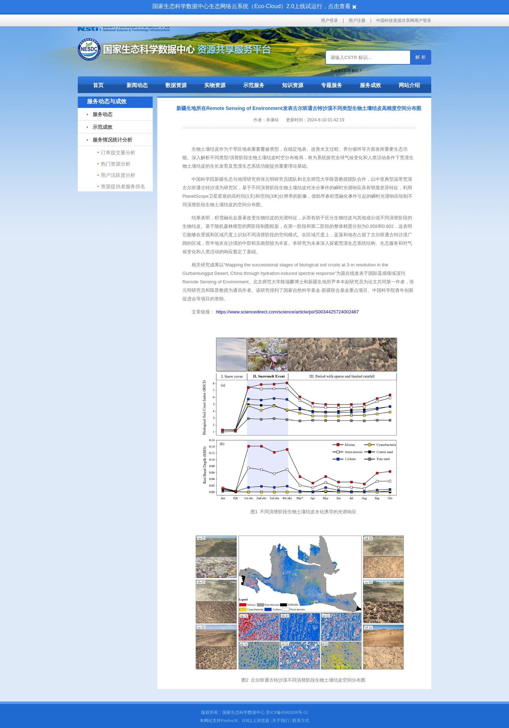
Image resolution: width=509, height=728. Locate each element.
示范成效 (99, 127)
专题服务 (331, 85)
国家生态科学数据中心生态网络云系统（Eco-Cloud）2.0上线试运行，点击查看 (251, 6)
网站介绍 (409, 85)
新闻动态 (137, 85)
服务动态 (99, 114)
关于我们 (280, 720)
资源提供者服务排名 (123, 186)
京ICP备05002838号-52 (287, 712)
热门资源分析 (115, 164)
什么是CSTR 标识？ (346, 71)
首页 (98, 85)
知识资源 (292, 85)
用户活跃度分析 (118, 175)
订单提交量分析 (118, 152)
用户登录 (329, 20)
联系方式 (300, 720)
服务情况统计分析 (109, 140)
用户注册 (357, 20)
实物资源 (215, 85)
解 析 (420, 57)
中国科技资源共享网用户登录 (403, 20)
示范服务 (253, 85)
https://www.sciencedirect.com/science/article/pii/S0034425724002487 (287, 311)
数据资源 (176, 85)
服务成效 (370, 85)
